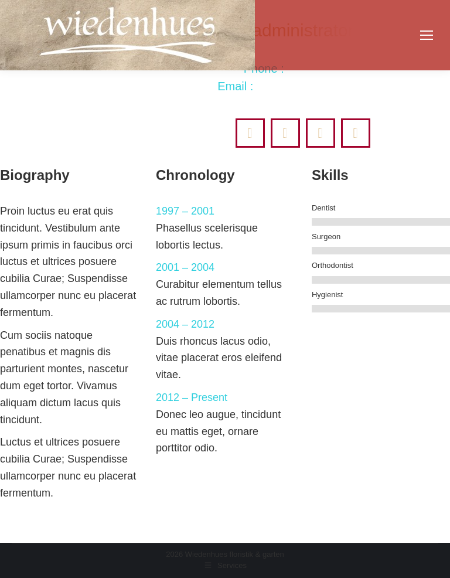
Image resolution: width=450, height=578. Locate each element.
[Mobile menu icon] (426, 35)
